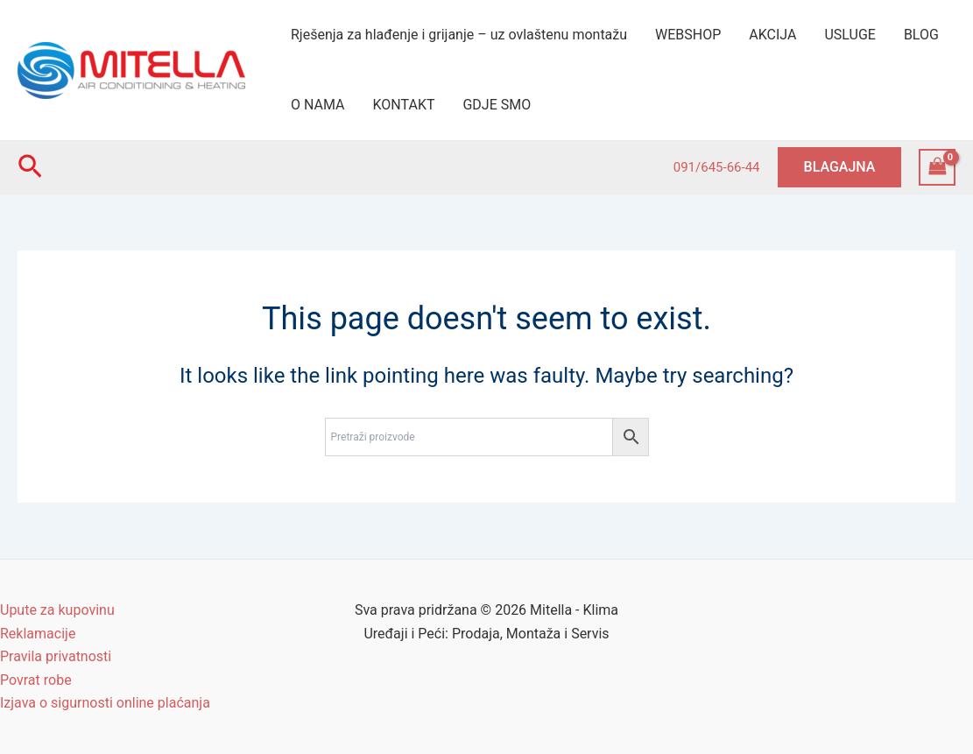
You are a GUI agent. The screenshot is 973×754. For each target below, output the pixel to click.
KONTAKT (404, 104)
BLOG (921, 34)
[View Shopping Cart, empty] (937, 167)
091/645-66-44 (716, 167)
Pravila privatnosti (55, 656)
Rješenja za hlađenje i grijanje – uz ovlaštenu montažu (459, 34)
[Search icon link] (30, 167)
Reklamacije (37, 633)
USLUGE (849, 34)
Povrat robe (36, 680)
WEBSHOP (688, 34)
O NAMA (318, 104)
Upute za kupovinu (57, 610)
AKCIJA (772, 34)
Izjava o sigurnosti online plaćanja (105, 702)
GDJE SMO (496, 104)
